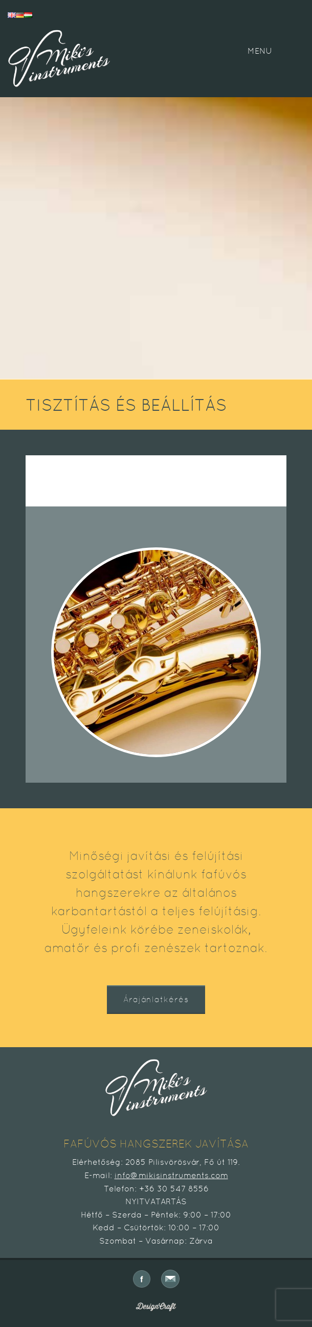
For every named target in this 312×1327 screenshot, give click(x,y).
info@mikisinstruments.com (171, 1175)
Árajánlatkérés (156, 999)
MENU (260, 51)
